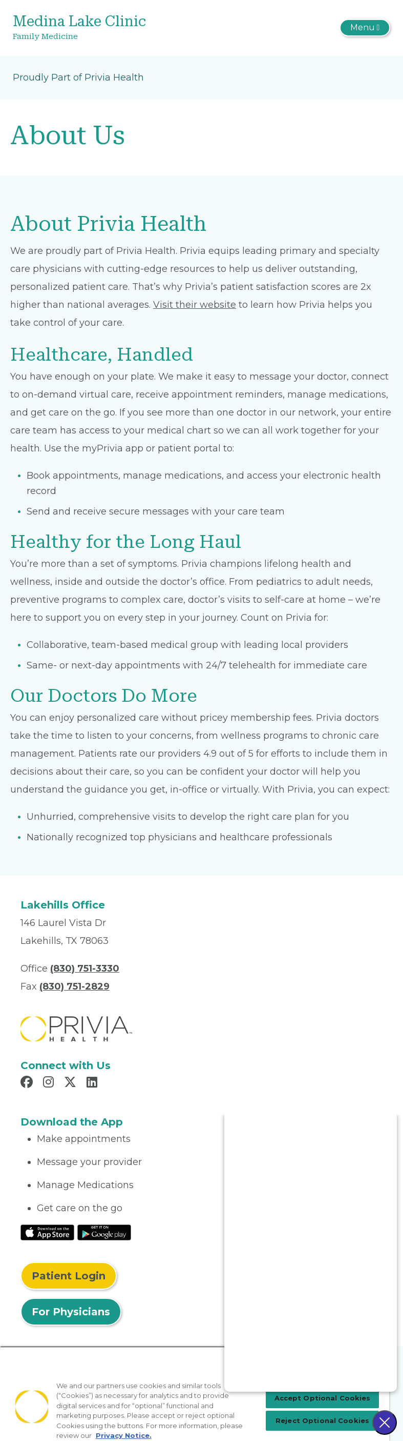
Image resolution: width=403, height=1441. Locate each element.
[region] (194, 1393)
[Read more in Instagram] (50, 1083)
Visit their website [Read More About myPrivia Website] (194, 304)
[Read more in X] (71, 1083)
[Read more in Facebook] (28, 1083)
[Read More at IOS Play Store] (47, 1232)
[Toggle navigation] (365, 27)
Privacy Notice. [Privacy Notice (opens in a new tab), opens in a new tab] (124, 1435)
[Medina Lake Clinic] (138, 28)
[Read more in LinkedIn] (93, 1083)
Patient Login (68, 1276)
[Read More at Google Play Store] (104, 1232)
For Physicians (71, 1312)
